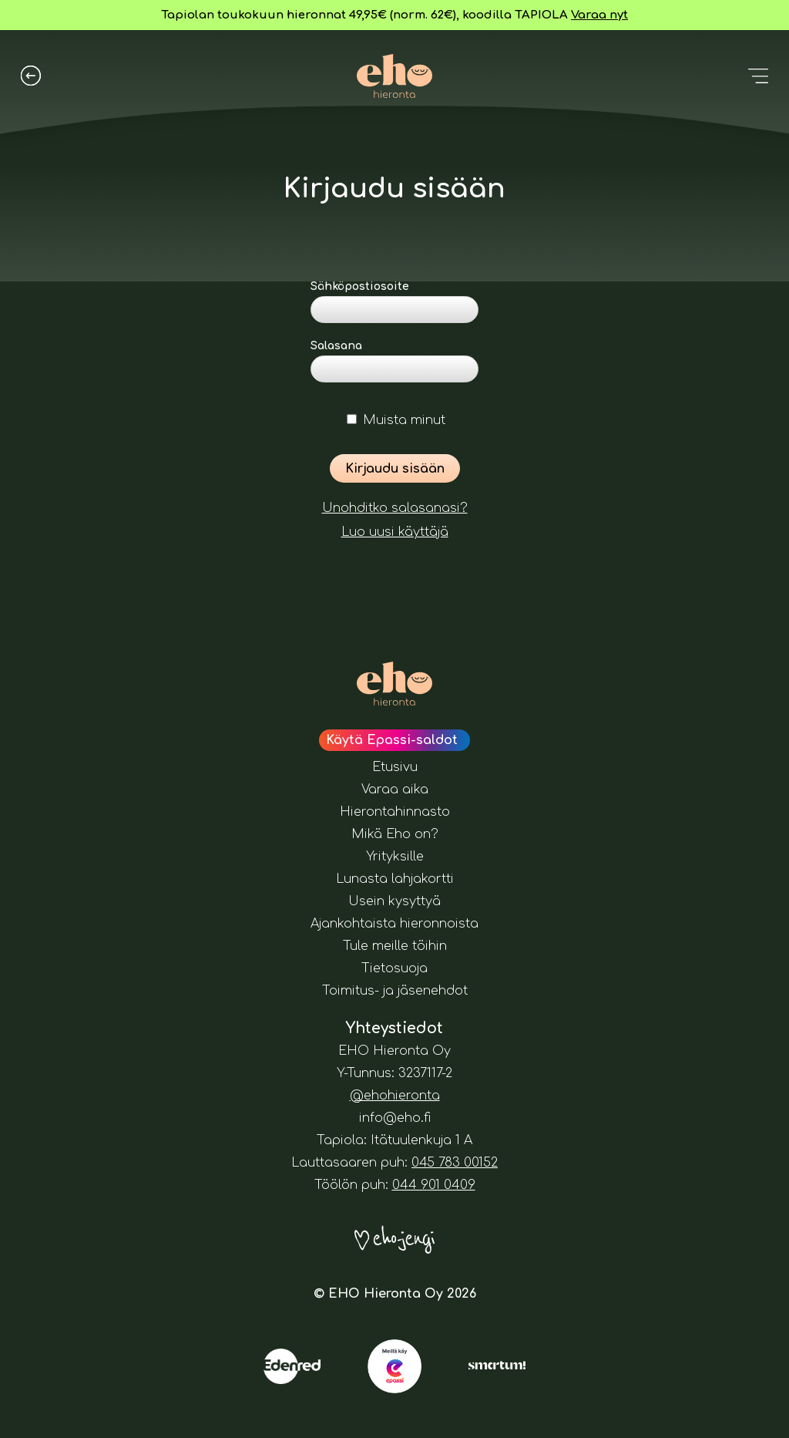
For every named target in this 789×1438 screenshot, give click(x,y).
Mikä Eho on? (394, 834)
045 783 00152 (454, 1163)
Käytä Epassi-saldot (392, 740)
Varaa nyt (599, 15)
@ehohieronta (395, 1096)
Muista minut (396, 420)
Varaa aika (394, 789)
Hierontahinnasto (395, 812)
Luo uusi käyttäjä (394, 532)
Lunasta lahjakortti (395, 879)
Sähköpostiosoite (360, 286)
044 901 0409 (433, 1185)
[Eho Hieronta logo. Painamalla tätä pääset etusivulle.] (395, 76)
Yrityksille (395, 856)
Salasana (336, 346)
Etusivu (395, 767)
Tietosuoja (394, 968)
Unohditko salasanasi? (395, 508)
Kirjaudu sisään (395, 469)
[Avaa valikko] (758, 76)
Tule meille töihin (395, 946)
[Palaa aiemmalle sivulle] (31, 76)
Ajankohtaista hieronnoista (394, 924)
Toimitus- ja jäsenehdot (395, 991)
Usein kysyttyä (394, 901)
